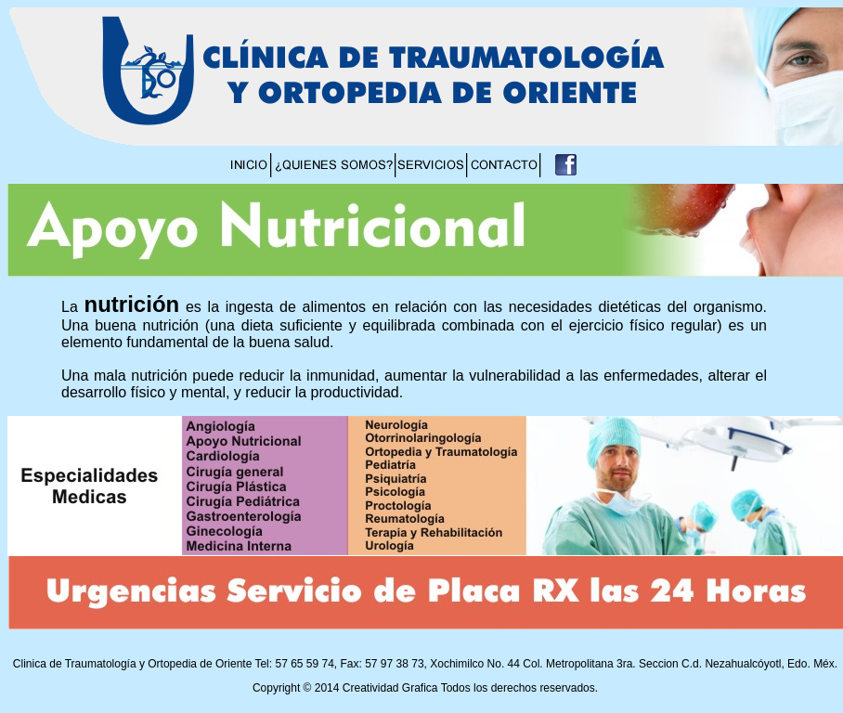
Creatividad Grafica (390, 687)
